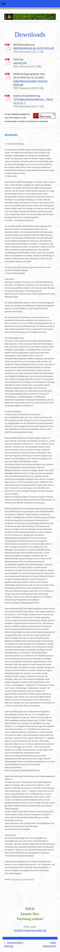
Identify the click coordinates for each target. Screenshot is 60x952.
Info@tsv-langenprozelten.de (30, 930)
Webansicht (49, 946)
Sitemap (8, 946)
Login (53, 942)
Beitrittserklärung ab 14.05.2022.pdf (33, 48)
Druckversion (13, 942)
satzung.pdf (19, 62)
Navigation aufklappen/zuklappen (30, 4)
